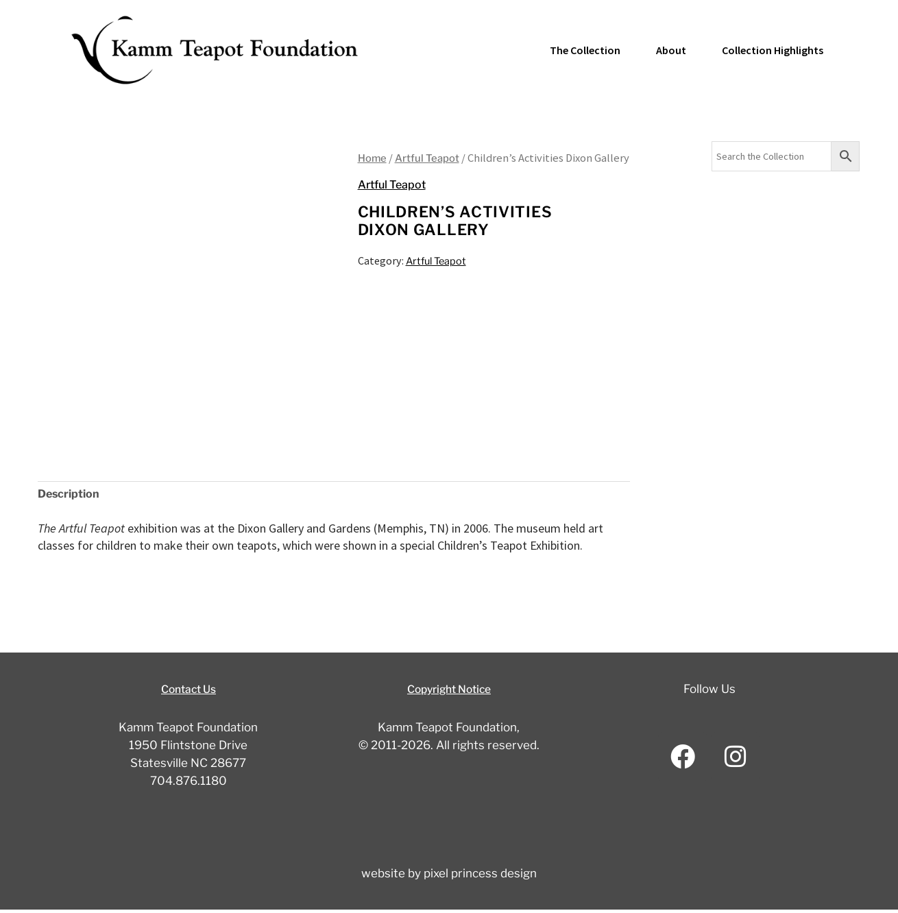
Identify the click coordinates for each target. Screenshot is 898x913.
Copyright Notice (449, 691)
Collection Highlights (772, 50)
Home (374, 158)
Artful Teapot (434, 158)
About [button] (671, 50)
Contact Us (188, 691)
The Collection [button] (585, 50)
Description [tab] (73, 495)
